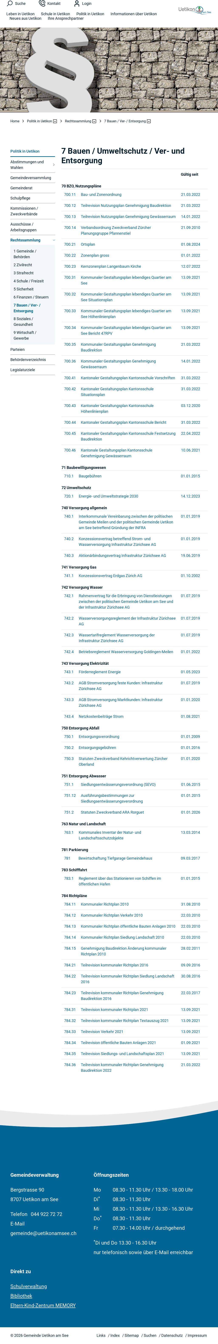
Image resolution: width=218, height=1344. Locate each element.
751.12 (70, 795)
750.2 (69, 747)
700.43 (70, 405)
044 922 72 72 (46, 1214)
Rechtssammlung (25, 240)
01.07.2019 (190, 596)
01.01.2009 (190, 736)
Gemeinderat (21, 188)
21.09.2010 (190, 227)
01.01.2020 (190, 699)
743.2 (69, 683)
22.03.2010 (190, 915)
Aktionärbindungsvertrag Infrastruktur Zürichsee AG (122, 555)
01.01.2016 (190, 747)
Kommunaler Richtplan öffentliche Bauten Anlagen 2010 (128, 926)
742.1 (69, 596)
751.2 (69, 812)
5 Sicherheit (24, 289)
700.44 (70, 422)
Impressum (197, 1335)
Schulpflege (20, 198)
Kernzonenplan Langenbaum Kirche (111, 266)
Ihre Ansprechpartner (66, 22)
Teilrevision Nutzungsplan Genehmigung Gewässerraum (128, 216)
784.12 (70, 915)
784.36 (70, 1064)
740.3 (69, 555)
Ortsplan (88, 244)
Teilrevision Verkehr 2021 (102, 1031)
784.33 (70, 1031)
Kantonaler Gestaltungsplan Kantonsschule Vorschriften (128, 378)
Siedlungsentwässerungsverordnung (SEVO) (118, 784)
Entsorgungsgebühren (97, 747)
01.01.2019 (190, 516)
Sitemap (132, 1335)
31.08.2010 (190, 904)
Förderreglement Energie (100, 672)
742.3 (69, 635)
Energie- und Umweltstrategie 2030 (108, 496)
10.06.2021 (190, 450)
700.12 (70, 205)
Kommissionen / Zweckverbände (24, 211)
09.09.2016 (190, 965)
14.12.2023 (190, 496)
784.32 (70, 1020)
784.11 (70, 904)
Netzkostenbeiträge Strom (101, 716)
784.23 (70, 993)
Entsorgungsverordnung (99, 736)
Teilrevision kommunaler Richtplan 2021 (114, 1009)
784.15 (70, 948)
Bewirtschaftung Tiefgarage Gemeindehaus (115, 858)
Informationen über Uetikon (134, 17)
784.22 (70, 976)
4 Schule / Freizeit (29, 281)
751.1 (69, 784)
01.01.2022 (190, 255)
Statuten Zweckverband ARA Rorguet (112, 812)
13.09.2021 (190, 277)
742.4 (69, 652)
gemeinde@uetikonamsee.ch (43, 1233)
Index (115, 1335)
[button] (40, 121)
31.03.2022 (190, 378)
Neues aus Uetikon (25, 22)
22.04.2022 (190, 433)
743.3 (69, 699)
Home (14, 121)
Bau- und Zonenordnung (101, 194)
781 (67, 858)
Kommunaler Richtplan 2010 (105, 904)
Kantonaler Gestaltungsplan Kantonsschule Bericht (123, 422)
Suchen (150, 1335)
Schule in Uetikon (55, 17)
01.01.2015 (190, 476)
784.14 (70, 937)
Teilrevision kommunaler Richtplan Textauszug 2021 (125, 1020)
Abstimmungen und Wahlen (27, 165)
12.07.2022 (190, 266)
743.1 (69, 672)
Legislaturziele (22, 370)
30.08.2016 (190, 976)
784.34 (70, 1042)
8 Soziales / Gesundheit (23, 321)
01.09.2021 (190, 1042)
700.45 (70, 433)
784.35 (70, 1053)
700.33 (70, 311)
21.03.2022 (190, 194)
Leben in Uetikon (20, 17)
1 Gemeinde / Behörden (25, 254)
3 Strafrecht (24, 273)
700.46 (70, 450)
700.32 (70, 294)
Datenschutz (172, 1335)
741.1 (69, 575)
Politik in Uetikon (90, 17)
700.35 (70, 344)
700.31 (70, 277)
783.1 (69, 878)
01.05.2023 (190, 672)
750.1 (69, 736)
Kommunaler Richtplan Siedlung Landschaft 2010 (122, 937)
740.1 (69, 516)
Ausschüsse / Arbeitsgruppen (23, 227)
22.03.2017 (190, 993)
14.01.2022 (190, 216)
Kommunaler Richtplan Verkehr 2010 (112, 915)
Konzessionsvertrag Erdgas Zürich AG (110, 575)
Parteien (17, 349)
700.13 (70, 216)
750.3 (69, 758)
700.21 (70, 244)
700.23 (70, 266)
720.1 (69, 496)
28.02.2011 (190, 948)
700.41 (70, 378)
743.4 (69, 716)
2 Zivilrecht (23, 265)
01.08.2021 (190, 716)
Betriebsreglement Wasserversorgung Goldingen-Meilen (126, 652)
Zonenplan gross (95, 255)
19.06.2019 (190, 555)
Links (101, 1335)
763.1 (69, 832)
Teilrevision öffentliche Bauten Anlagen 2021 (118, 1042)
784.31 (70, 1009)
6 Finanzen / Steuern (31, 297)
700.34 (70, 327)
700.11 (70, 194)
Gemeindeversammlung (30, 178)
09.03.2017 (190, 858)
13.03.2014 (190, 832)
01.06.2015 (190, 784)
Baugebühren (90, 476)
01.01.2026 (190, 812)
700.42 (70, 389)
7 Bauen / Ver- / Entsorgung (27, 309)
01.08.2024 (190, 244)
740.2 (69, 539)
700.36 (70, 361)
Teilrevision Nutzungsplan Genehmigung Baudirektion (126, 205)
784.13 (70, 926)
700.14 (70, 227)
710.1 (69, 476)
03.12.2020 (190, 405)
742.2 (69, 618)
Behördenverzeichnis (28, 359)
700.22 (70, 255)
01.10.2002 (190, 575)
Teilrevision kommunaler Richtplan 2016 (114, 965)
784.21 (70, 965)
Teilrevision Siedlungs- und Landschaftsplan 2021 (122, 1053)
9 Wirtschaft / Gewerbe (25, 335)
